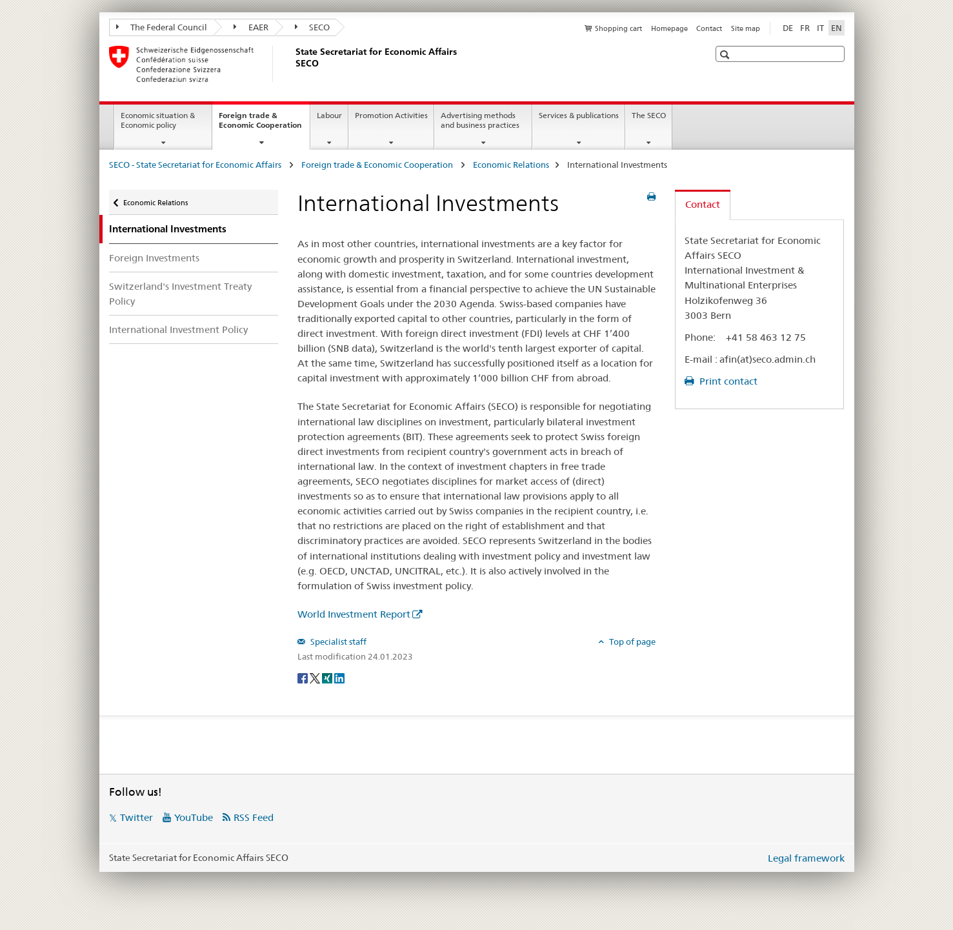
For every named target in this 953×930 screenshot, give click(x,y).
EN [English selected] (836, 28)
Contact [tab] (702, 204)
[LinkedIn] (339, 677)
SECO (312, 27)
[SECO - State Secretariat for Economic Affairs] (293, 64)
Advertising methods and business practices (480, 120)
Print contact (727, 381)
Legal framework (806, 858)
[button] (726, 54)
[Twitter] (316, 677)
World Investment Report (353, 614)
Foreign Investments (154, 258)
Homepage (669, 28)
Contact (709, 28)
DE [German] (788, 28)
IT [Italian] (820, 28)
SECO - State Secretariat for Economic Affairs (196, 164)
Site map (745, 28)
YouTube (193, 817)
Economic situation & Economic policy (158, 120)
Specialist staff (337, 641)
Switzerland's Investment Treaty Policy (180, 293)
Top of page (631, 641)
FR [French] (805, 28)
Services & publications (579, 115)
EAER (251, 27)
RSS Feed (254, 817)
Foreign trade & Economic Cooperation (264, 124)
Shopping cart (618, 28)
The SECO (649, 115)
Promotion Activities (391, 115)
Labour (329, 115)
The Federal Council (162, 27)
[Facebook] (303, 677)
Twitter (136, 817)
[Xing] (328, 677)
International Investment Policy (178, 329)
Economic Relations (511, 164)
